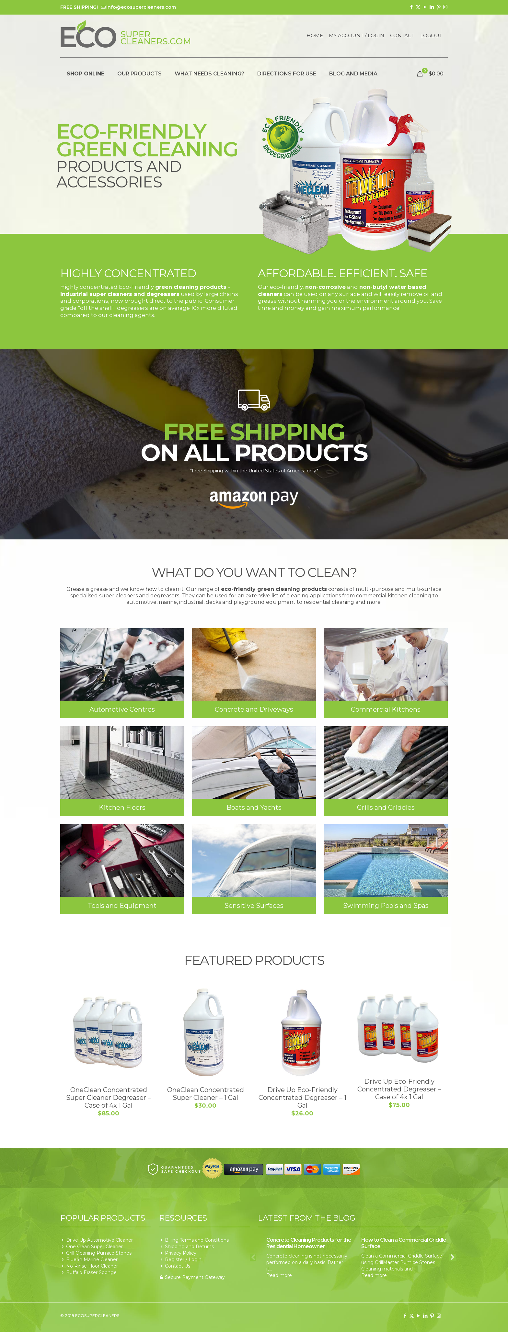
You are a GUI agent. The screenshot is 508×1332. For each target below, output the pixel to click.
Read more (279, 1275)
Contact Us (177, 1266)
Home (314, 35)
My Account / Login (356, 35)
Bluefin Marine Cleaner (92, 1259)
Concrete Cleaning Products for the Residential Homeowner (308, 1243)
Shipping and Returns (189, 1246)
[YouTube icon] (424, 7)
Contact (402, 35)
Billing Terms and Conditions (197, 1240)
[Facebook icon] (411, 7)
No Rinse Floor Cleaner (92, 1266)
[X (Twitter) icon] (418, 7)
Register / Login (183, 1259)
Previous (253, 1257)
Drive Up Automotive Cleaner (99, 1240)
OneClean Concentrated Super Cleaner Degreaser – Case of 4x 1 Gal (108, 1097)
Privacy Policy (180, 1253)
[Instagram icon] (445, 7)
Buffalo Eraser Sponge (91, 1272)
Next (452, 1257)
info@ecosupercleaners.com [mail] (141, 7)
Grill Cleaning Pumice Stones (99, 1253)
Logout (431, 35)
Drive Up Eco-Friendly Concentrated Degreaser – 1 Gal (302, 1097)
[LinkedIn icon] (431, 7)
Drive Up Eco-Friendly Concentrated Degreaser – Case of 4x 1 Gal (399, 1089)
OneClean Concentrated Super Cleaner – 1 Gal (205, 1093)
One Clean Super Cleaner (94, 1246)
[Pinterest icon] (438, 7)
